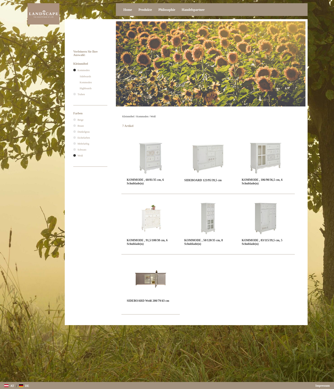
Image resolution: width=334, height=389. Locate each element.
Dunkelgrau (84, 131)
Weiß (153, 116)
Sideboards (85, 76)
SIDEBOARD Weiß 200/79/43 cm (148, 300)
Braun (81, 125)
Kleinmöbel (128, 116)
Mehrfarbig (83, 143)
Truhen (81, 94)
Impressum (322, 385)
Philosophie (166, 9)
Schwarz (82, 149)
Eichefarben (84, 137)
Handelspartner (193, 9)
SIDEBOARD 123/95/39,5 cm (203, 180)
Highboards (86, 88)
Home (127, 9)
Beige (81, 119)
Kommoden (142, 116)
